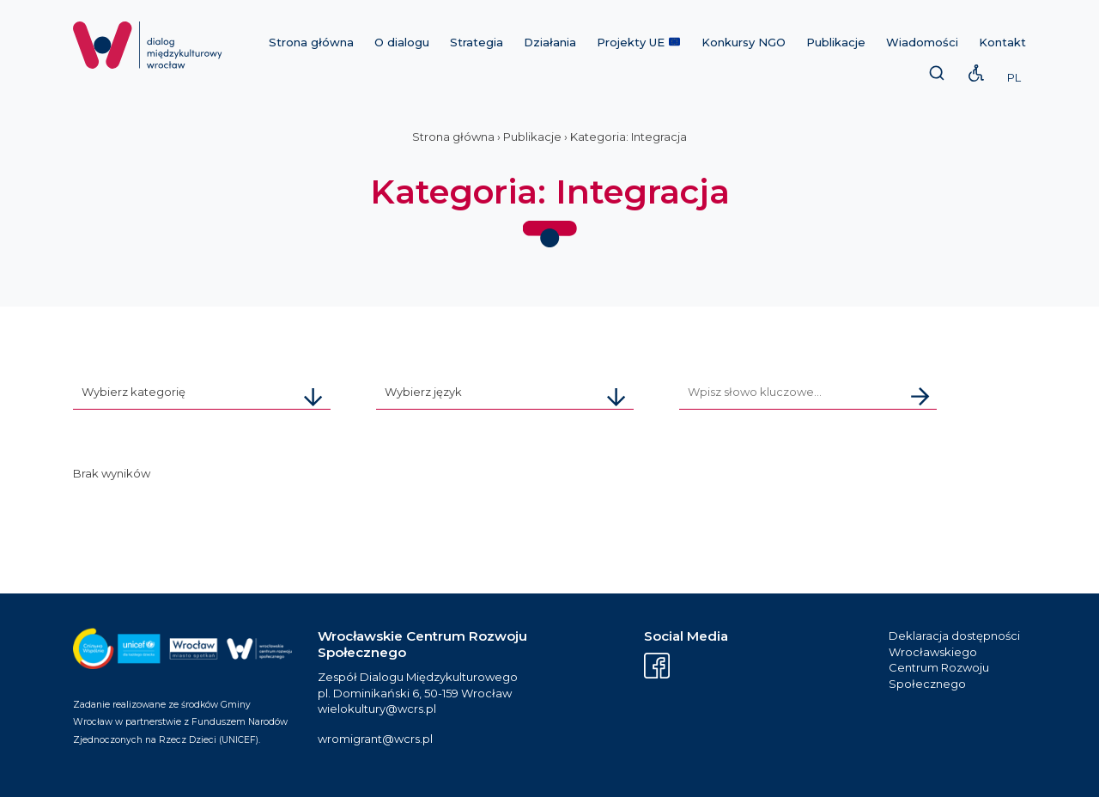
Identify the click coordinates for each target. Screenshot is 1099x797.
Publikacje (835, 42)
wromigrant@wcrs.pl (375, 738)
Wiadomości (922, 42)
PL (1014, 77)
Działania (550, 42)
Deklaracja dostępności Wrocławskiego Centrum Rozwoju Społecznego (954, 660)
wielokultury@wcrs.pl (377, 708)
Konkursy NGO (743, 42)
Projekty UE (638, 42)
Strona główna (311, 42)
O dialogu (401, 42)
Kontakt (1002, 42)
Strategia (476, 42)
